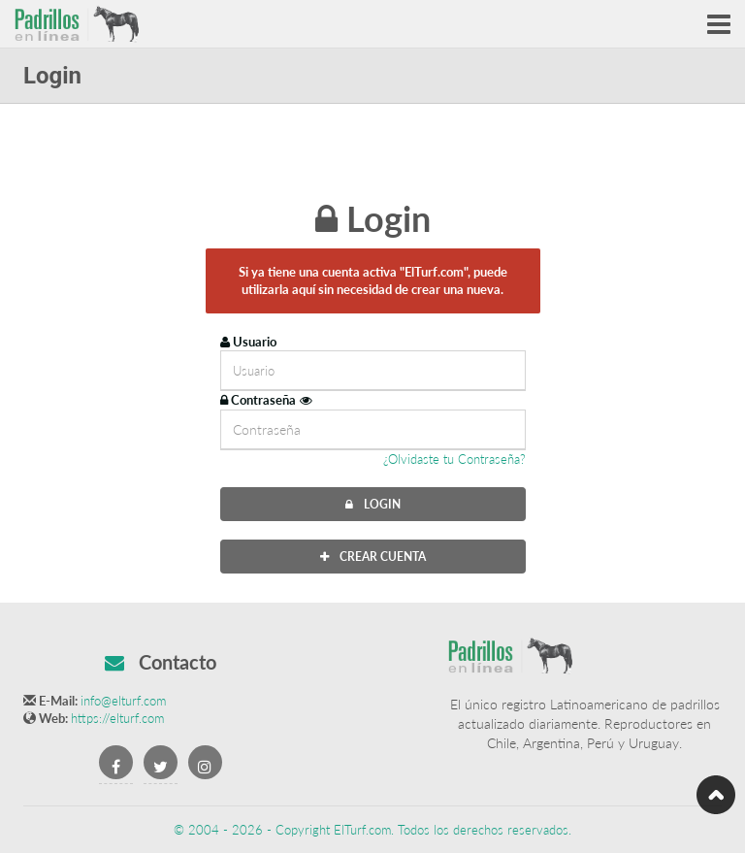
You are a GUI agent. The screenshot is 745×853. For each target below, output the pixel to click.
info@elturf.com (123, 700)
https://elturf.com (117, 718)
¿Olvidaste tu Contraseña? (454, 459)
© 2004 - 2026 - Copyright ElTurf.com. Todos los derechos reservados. (372, 829)
